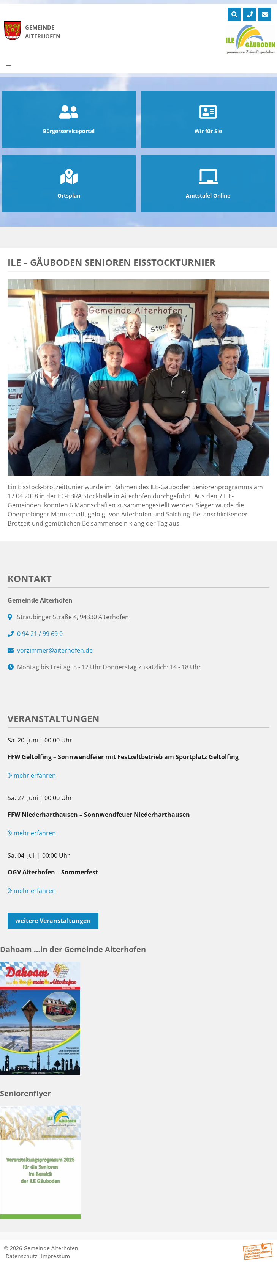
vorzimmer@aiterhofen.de (55, 650)
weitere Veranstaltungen (53, 921)
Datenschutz (22, 1256)
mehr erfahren (32, 775)
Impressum (55, 1256)
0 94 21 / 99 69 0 (40, 633)
